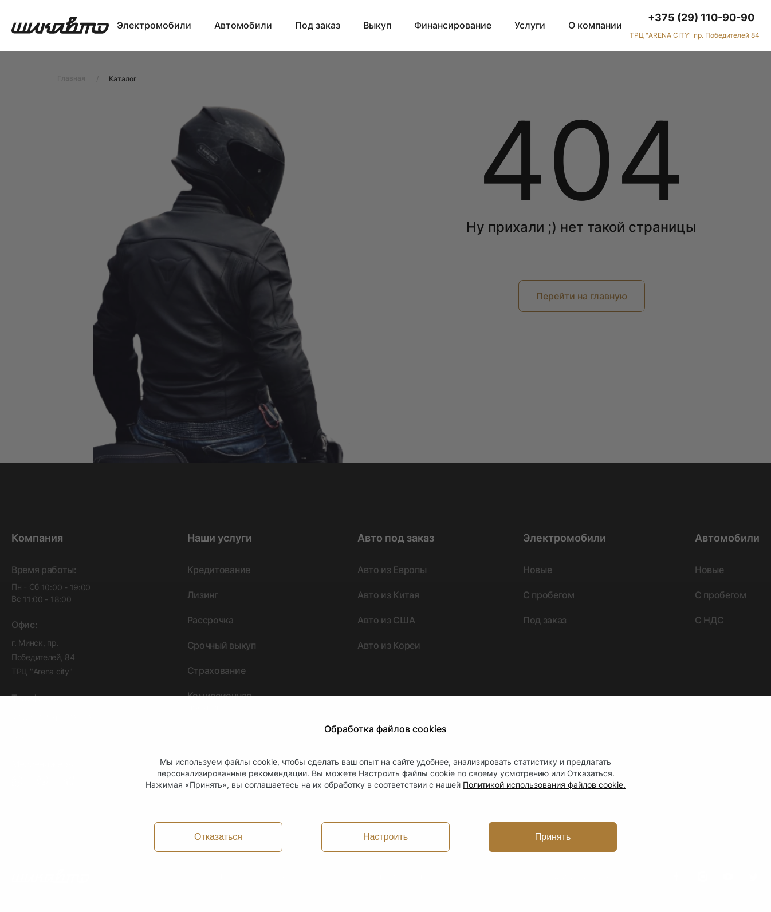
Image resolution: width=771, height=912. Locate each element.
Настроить (385, 837)
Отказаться (218, 837)
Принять (553, 837)
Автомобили (243, 25)
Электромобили (154, 25)
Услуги (529, 25)
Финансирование (452, 25)
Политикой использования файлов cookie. (544, 784)
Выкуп (377, 25)
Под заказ (317, 25)
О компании (595, 25)
